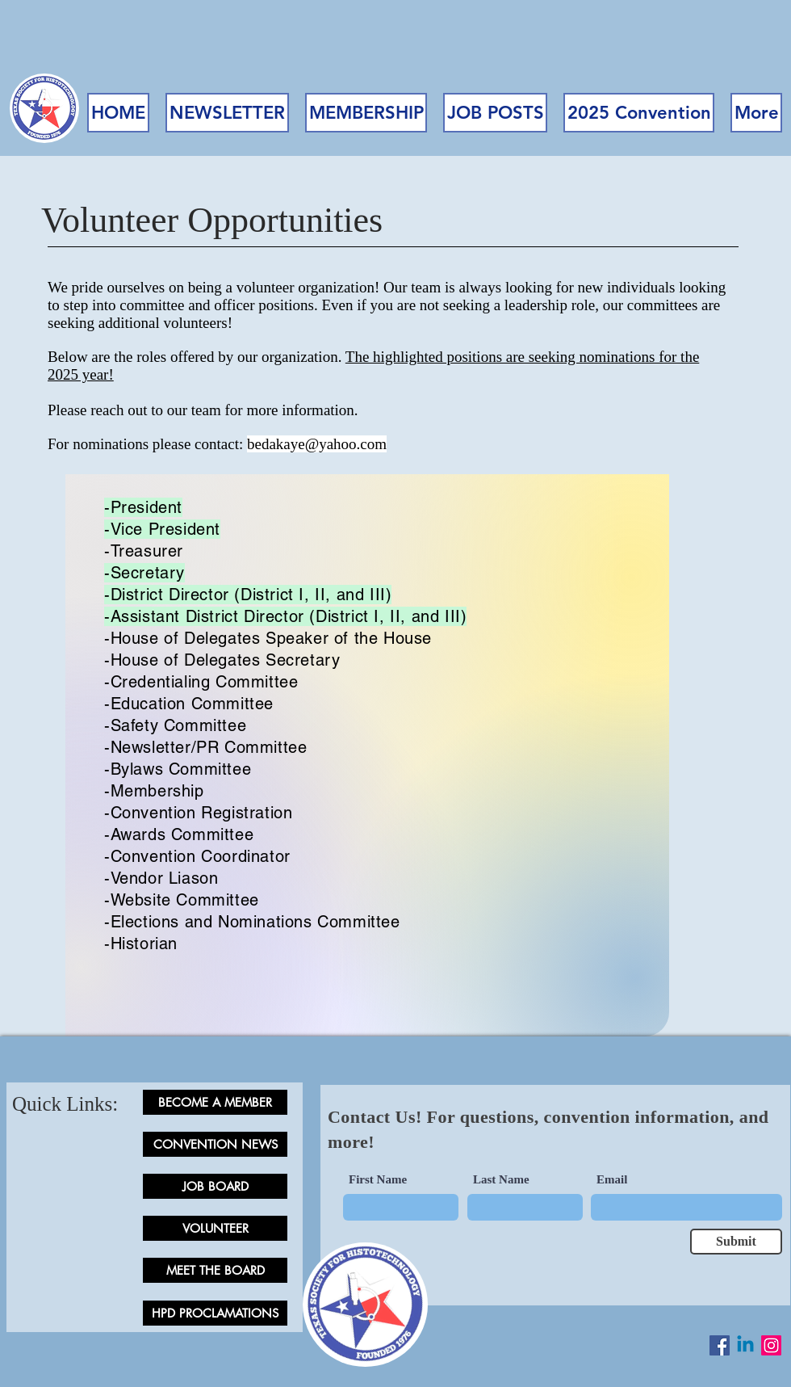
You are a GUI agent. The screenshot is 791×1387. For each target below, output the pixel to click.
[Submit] (736, 1242)
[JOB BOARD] (215, 1186)
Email (611, 1180)
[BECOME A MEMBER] (215, 1102)
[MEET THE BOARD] (215, 1270)
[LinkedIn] (745, 1345)
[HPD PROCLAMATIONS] (215, 1313)
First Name (378, 1180)
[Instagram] (771, 1345)
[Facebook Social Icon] (719, 1345)
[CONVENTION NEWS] (215, 1144)
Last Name (501, 1180)
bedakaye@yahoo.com (317, 443)
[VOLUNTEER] (215, 1228)
